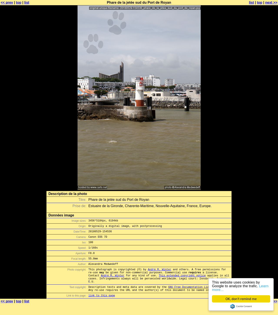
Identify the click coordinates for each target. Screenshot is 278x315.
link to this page (101, 306)
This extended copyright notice (182, 283)
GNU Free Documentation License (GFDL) (197, 297)
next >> (271, 2)
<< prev (7, 2)
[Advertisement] (260, 107)
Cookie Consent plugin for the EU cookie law (241, 306)
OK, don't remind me (241, 299)
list (26, 2)
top (18, 2)
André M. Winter (159, 276)
